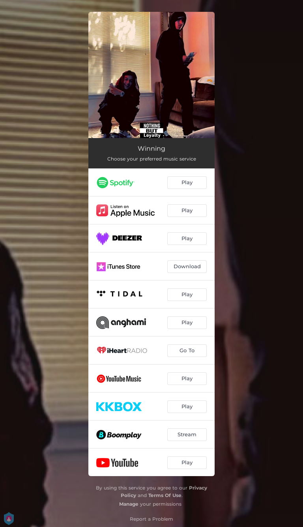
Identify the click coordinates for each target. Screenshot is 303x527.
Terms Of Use (164, 495)
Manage (128, 504)
